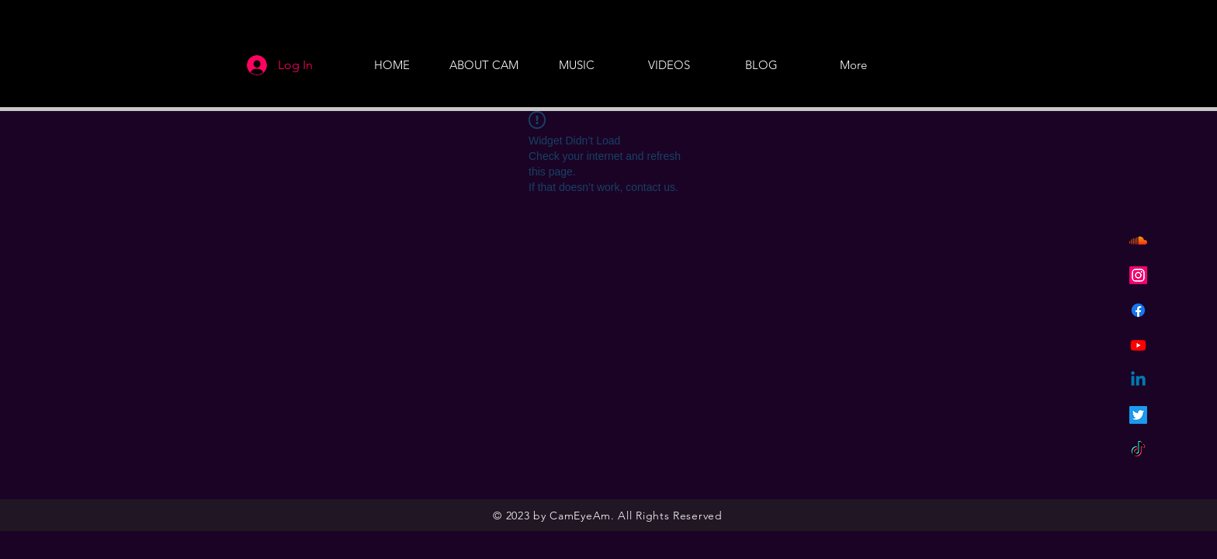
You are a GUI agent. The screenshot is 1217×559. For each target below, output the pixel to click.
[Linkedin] (1138, 380)
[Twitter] (1138, 415)
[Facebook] (1138, 310)
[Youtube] (1138, 345)
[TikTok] (1138, 450)
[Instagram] (1138, 275)
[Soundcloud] (1138, 240)
